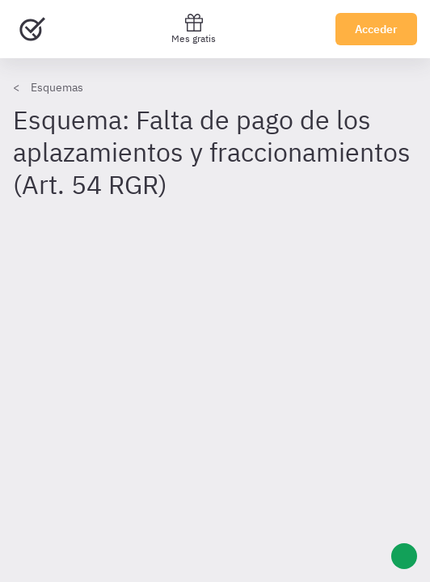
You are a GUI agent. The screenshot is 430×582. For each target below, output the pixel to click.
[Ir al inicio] (32, 29)
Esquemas (57, 87)
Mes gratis (193, 28)
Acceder (376, 29)
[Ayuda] (404, 556)
